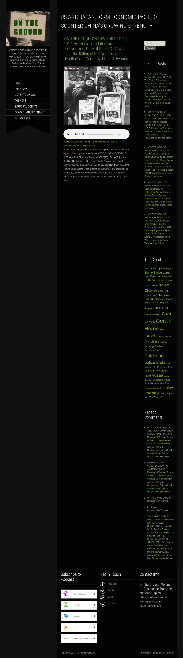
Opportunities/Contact (29, 112)
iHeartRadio (69, 145)
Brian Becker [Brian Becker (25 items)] (156, 280)
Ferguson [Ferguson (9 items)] (148, 314)
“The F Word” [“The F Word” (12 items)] (155, 397)
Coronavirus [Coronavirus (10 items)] (149, 295)
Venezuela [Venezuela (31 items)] (151, 393)
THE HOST (20, 100)
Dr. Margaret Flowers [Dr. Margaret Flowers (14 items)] (162, 299)
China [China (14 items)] (154, 285)
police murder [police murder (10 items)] (150, 367)
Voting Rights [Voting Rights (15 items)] (167, 393)
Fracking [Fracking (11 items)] (157, 314)
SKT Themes (167, 653)
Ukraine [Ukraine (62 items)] (166, 388)
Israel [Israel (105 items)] (149, 335)
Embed (96, 141)
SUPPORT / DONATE (25, 106)
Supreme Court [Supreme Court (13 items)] (162, 380)
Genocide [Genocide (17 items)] (149, 321)
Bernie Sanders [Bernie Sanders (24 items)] (154, 272)
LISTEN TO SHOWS (25, 94)
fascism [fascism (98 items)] (161, 307)
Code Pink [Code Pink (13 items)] (163, 291)
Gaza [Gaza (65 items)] (166, 313)
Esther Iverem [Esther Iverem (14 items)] (151, 302)
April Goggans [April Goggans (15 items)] (165, 268)
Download (77, 141)
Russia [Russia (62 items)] (157, 375)
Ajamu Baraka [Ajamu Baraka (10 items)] (150, 269)
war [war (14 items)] (146, 397)
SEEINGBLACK (22, 118)
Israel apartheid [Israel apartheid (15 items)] (164, 336)
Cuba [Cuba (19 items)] (159, 295)
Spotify (114, 141)
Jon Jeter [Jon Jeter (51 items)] (151, 342)
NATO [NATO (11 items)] (159, 350)
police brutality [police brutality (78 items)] (157, 362)
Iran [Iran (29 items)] (162, 329)
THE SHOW (20, 88)
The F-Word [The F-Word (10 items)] (155, 383)
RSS (78, 145)
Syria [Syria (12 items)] (146, 383)
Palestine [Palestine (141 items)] (154, 355)
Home (17, 83)
